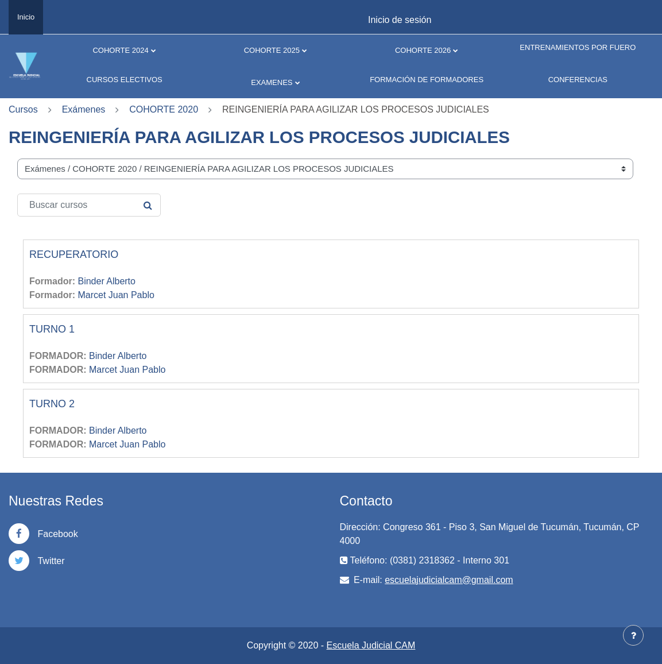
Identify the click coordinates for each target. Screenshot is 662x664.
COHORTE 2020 (163, 109)
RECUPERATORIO (73, 254)
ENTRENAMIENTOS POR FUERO (578, 47)
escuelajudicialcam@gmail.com (449, 580)
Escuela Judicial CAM (371, 645)
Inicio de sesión (399, 20)
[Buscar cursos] (89, 205)
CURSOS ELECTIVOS (124, 79)
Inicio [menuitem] (25, 17)
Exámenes (84, 109)
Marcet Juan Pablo (116, 295)
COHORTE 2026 (423, 50)
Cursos (23, 109)
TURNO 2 (52, 404)
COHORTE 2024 (120, 50)
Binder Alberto (107, 281)
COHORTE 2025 (272, 50)
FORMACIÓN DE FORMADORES (426, 79)
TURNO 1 (52, 329)
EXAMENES (271, 82)
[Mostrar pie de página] (633, 635)
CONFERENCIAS (577, 79)
